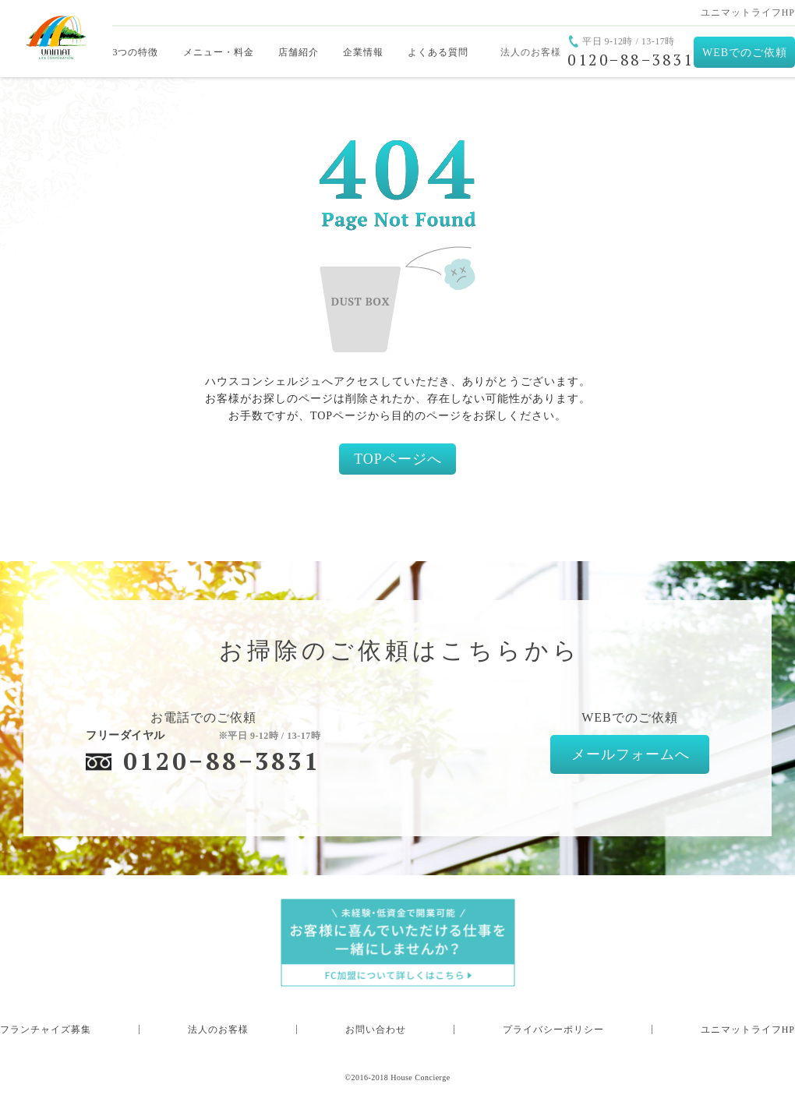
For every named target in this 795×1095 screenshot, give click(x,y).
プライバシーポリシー (553, 1029)
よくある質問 (438, 52)
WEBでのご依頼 (744, 52)
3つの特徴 (135, 52)
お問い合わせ (375, 1029)
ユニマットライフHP (748, 12)
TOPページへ (398, 459)
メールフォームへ (630, 754)
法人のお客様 (530, 52)
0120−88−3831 (221, 761)
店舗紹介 (298, 52)
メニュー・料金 (218, 52)
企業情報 (363, 52)
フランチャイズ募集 (45, 1029)
